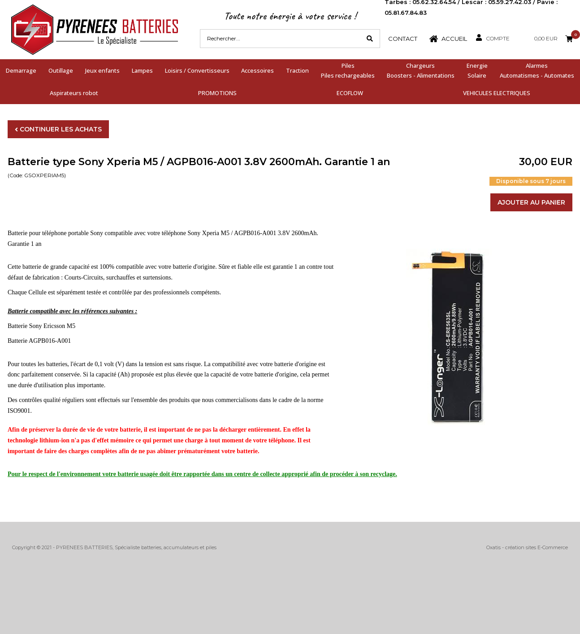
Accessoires (257, 70)
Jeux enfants (102, 70)
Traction (297, 70)
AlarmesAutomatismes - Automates (537, 70)
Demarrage (21, 70)
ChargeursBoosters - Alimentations (420, 70)
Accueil (454, 38)
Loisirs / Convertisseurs (197, 70)
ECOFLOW (350, 93)
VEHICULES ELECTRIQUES (496, 93)
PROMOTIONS (217, 93)
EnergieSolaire (477, 70)
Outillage (60, 70)
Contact (402, 38)
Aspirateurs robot (74, 93)
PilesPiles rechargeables (348, 70)
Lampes (142, 70)
